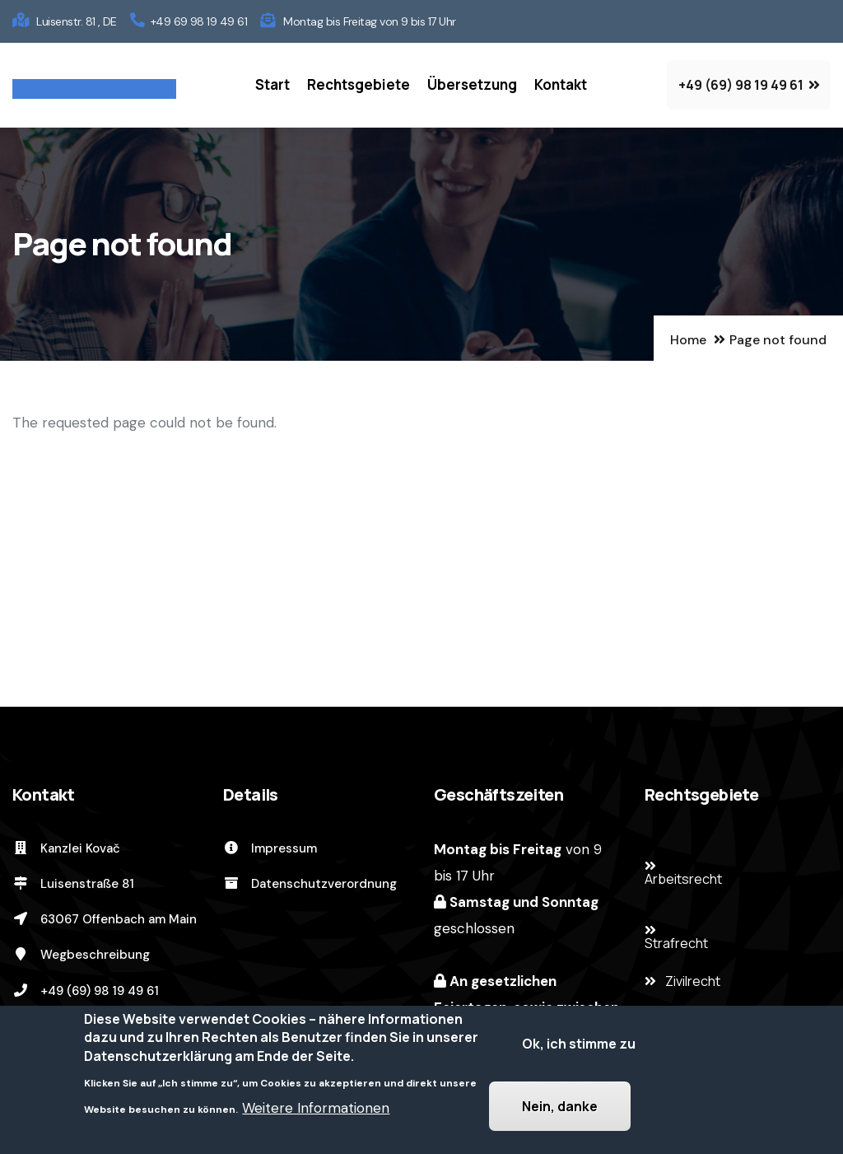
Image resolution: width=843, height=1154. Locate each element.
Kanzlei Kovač (66, 848)
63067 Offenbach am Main (104, 919)
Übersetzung (472, 84)
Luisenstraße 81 (73, 884)
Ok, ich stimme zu (579, 1044)
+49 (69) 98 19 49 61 (85, 991)
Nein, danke (560, 1107)
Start (272, 84)
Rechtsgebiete (358, 84)
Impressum (270, 848)
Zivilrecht (692, 981)
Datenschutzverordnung (310, 884)
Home (688, 339)
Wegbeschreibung (81, 954)
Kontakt (560, 84)
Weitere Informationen (315, 1109)
